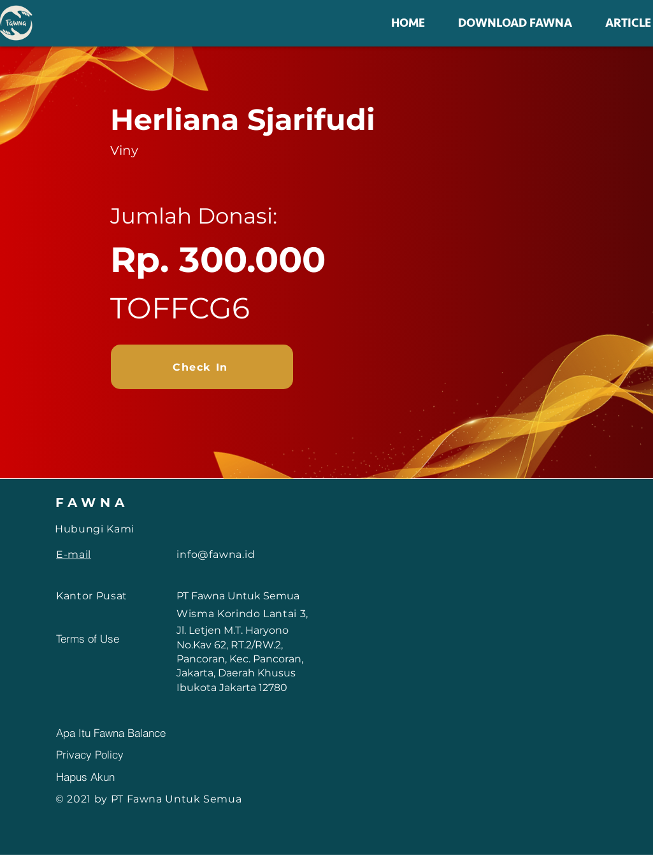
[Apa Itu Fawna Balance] (150, 732)
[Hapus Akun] (101, 776)
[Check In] (202, 367)
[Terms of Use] (101, 639)
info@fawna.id (215, 554)
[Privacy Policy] (101, 754)
